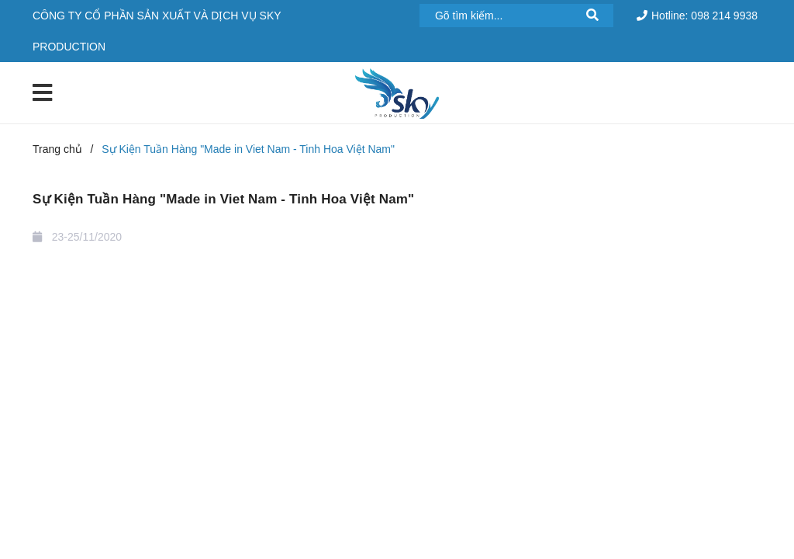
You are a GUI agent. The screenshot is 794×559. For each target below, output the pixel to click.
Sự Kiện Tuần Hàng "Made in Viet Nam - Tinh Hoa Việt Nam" (223, 199)
